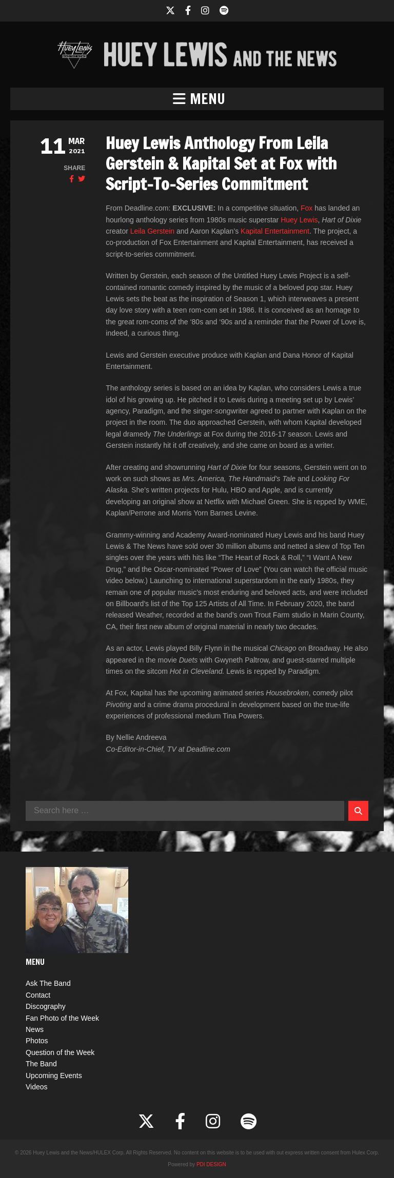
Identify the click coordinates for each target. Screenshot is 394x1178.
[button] (197, 99)
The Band (41, 1064)
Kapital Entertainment (275, 231)
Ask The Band (48, 983)
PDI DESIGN (211, 1164)
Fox (306, 208)
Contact (38, 995)
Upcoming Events (54, 1075)
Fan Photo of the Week (62, 1018)
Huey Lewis (299, 220)
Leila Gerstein (152, 231)
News (35, 1029)
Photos (37, 1041)
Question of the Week (60, 1052)
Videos (37, 1087)
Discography (46, 1006)
